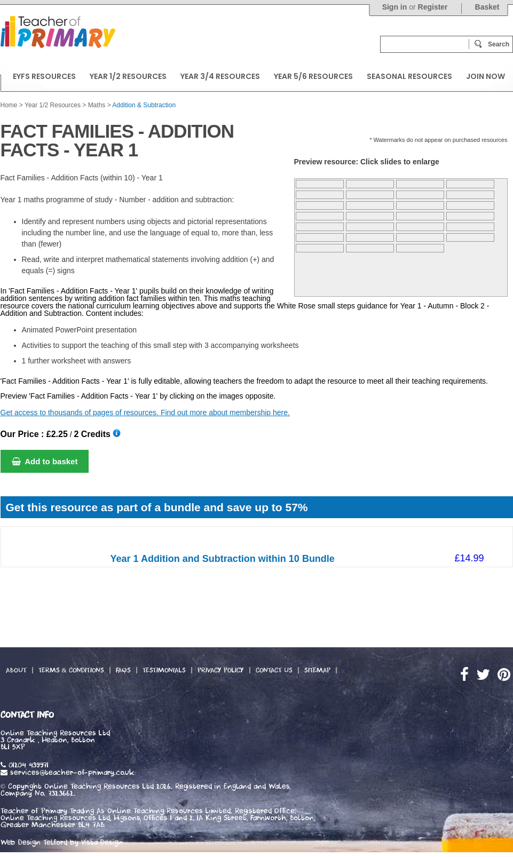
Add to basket (45, 461)
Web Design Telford (34, 842)
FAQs (123, 670)
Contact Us (274, 670)
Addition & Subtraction (144, 105)
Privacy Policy (221, 670)
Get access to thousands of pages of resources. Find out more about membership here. (145, 412)
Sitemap (317, 670)
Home (9, 105)
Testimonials (164, 670)
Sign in (394, 7)
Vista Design (102, 842)
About (16, 670)
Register (433, 7)
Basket (487, 7)
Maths (97, 105)
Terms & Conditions (71, 670)
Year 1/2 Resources (53, 105)
